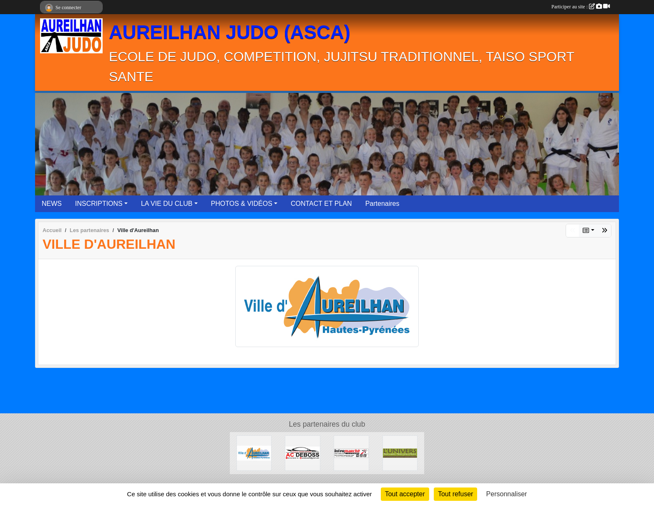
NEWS (52, 203)
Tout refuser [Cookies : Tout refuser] (455, 494)
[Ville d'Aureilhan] (254, 452)
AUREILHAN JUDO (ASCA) (229, 32)
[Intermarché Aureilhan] (351, 452)
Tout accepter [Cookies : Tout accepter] (405, 494)
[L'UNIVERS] (400, 452)
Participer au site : (580, 7)
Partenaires (382, 203)
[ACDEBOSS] (302, 452)
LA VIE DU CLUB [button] (167, 203)
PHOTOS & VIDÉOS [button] (241, 203)
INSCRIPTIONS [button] (99, 203)
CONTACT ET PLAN (321, 203)
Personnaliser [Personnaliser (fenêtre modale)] (506, 494)
